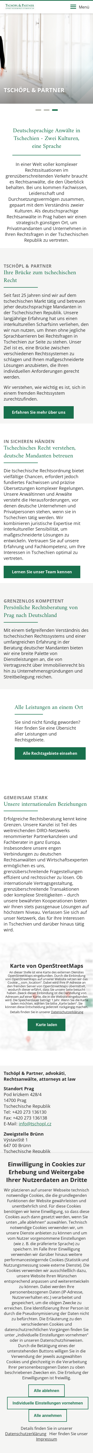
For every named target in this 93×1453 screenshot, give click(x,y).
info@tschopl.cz (35, 1124)
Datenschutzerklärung (67, 1012)
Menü (79, 7)
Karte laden (46, 1025)
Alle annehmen (48, 1415)
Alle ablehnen (46, 1391)
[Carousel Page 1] (38, 110)
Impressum (46, 1439)
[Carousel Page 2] (47, 110)
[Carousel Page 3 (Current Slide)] (55, 110)
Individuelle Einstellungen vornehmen (47, 1403)
